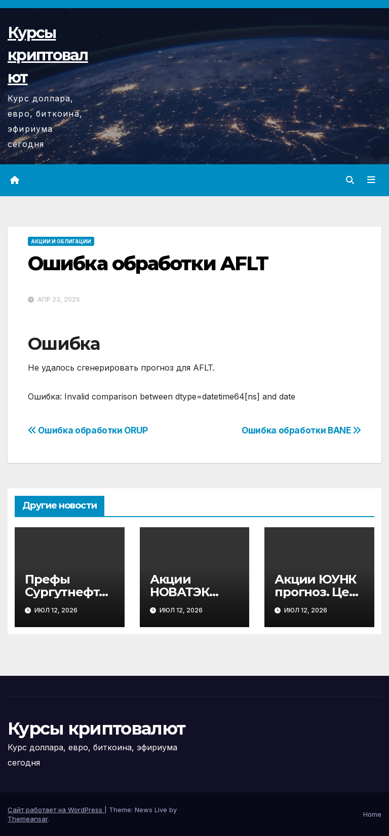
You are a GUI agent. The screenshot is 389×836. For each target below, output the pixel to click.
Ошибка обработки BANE (301, 430)
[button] (350, 180)
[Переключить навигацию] (371, 180)
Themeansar (28, 819)
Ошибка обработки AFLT (148, 263)
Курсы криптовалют (48, 55)
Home (372, 814)
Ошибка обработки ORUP (88, 430)
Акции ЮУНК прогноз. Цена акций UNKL (319, 592)
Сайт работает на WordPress (56, 810)
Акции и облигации (61, 241)
